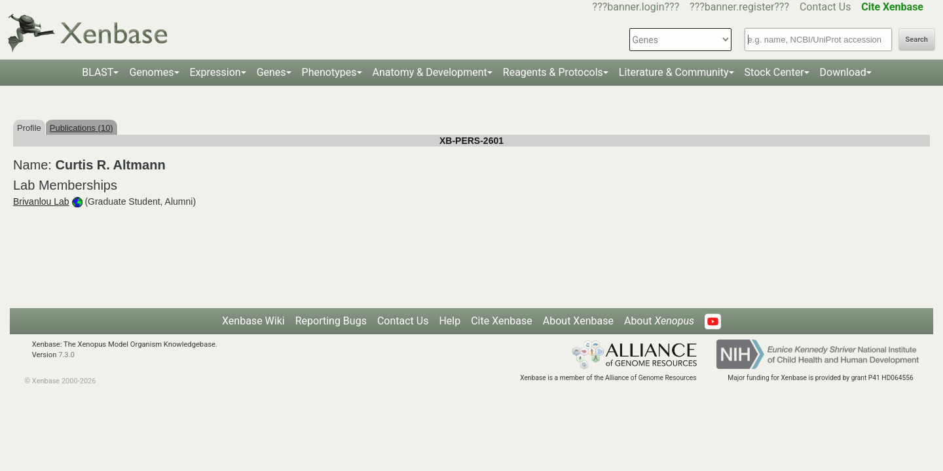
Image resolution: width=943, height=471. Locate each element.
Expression (215, 72)
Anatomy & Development (430, 72)
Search (917, 39)
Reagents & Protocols (553, 72)
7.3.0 (66, 355)
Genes (271, 72)
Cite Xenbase (501, 321)
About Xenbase (578, 321)
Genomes (151, 72)
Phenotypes (329, 72)
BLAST (97, 72)
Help (449, 321)
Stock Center (774, 72)
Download (843, 72)
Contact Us (825, 7)
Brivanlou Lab (41, 201)
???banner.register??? (739, 7)
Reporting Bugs (331, 321)
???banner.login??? (636, 7)
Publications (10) (81, 128)
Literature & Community (674, 72)
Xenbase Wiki (253, 321)
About (659, 321)
